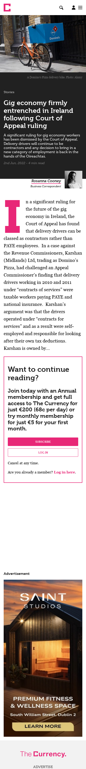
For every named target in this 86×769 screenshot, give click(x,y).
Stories (9, 92)
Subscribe (43, 441)
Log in (43, 452)
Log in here (64, 472)
